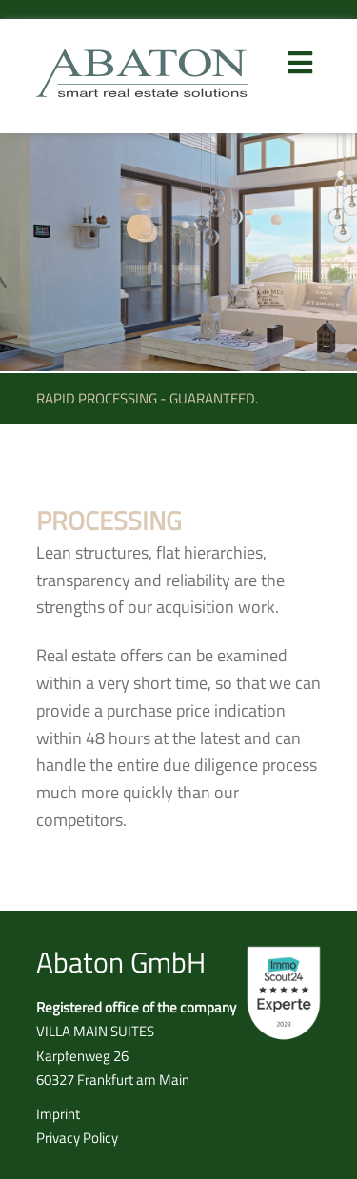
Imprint (58, 1114)
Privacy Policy (77, 1138)
